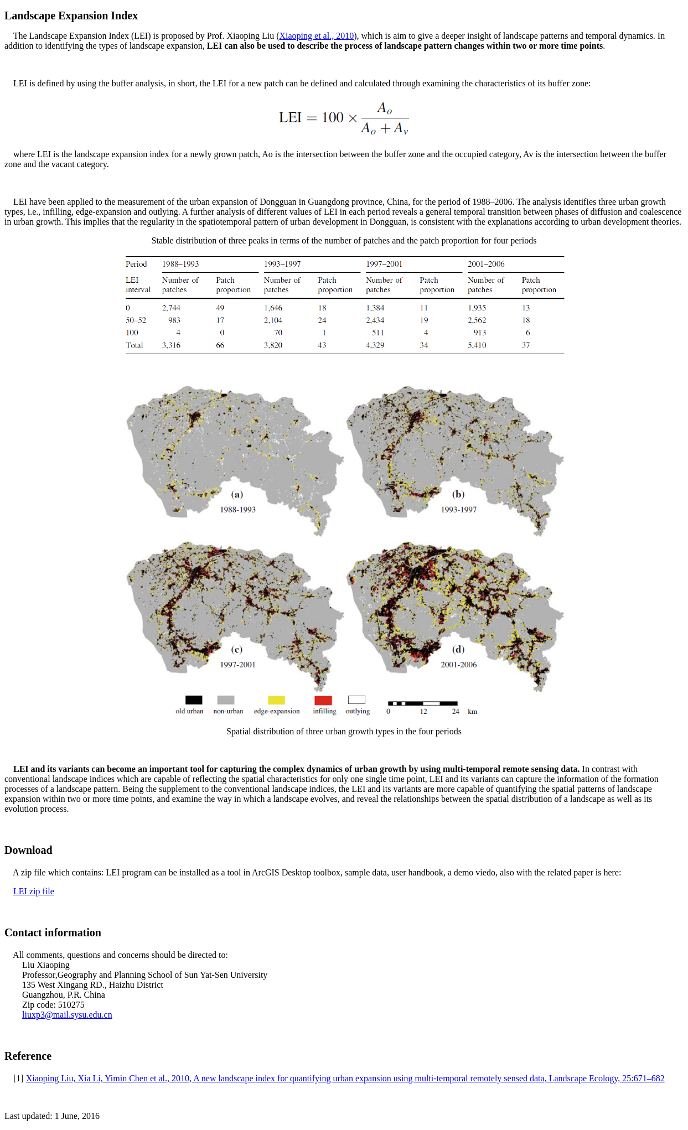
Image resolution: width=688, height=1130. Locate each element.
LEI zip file (33, 891)
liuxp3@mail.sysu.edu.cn (67, 1014)
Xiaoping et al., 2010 (316, 35)
